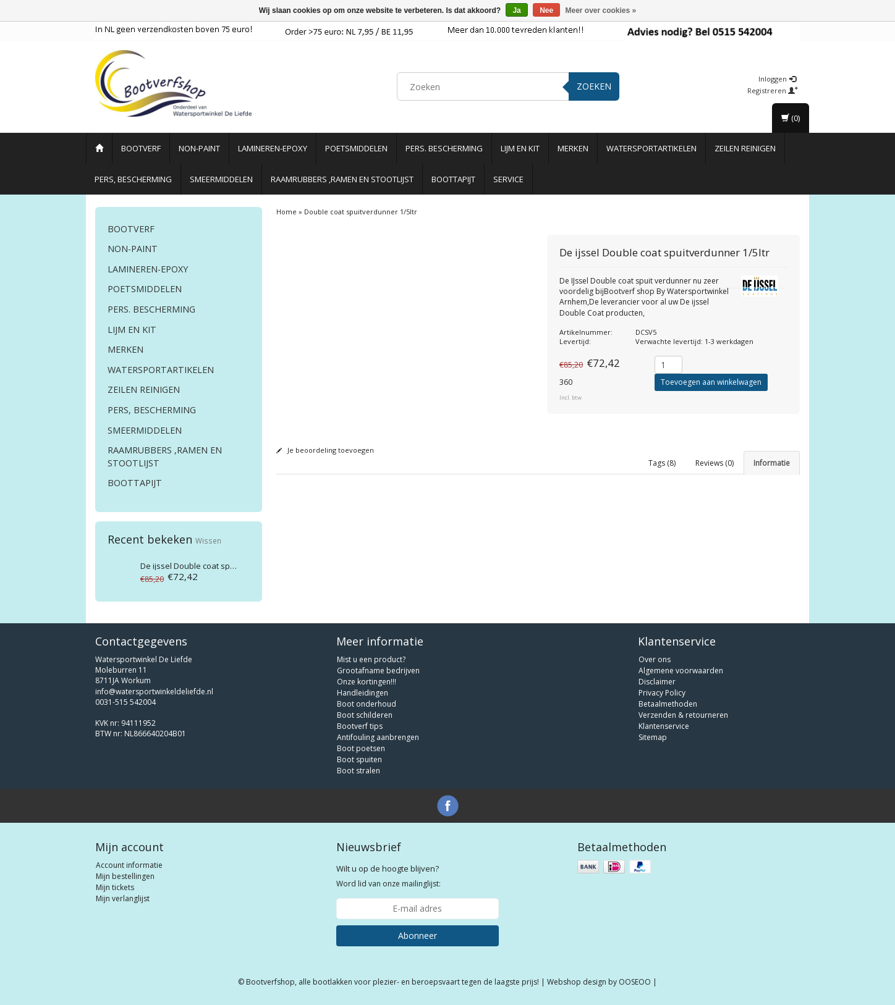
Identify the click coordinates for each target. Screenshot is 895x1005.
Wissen (208, 540)
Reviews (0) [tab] (714, 463)
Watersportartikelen (651, 148)
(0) (790, 118)
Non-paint (199, 148)
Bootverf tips (360, 726)
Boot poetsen (361, 748)
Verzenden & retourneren (683, 715)
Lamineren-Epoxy (272, 148)
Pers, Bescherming (133, 179)
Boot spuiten (359, 759)
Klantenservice (663, 726)
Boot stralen (358, 770)
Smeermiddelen (221, 179)
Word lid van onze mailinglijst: (388, 876)
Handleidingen (362, 693)
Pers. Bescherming (444, 148)
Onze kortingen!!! (366, 681)
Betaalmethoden (667, 704)
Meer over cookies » (601, 10)
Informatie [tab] (771, 463)
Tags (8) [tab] (662, 463)
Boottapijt (453, 179)
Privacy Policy (661, 693)
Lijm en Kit (520, 148)
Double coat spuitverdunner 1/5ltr (220, 565)
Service (508, 179)
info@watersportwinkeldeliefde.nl (154, 691)
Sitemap (652, 737)
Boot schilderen (364, 715)
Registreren (772, 90)
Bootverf (141, 148)
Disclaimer (657, 681)
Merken (573, 148)
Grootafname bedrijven (378, 670)
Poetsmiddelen (356, 148)
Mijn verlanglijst (123, 898)
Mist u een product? (371, 659)
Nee (546, 10)
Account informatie (129, 865)
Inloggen (777, 78)
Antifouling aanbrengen (378, 737)
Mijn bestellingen (125, 876)
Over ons (654, 659)
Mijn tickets (115, 887)
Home (286, 211)
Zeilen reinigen (745, 148)
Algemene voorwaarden (680, 670)
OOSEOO (635, 982)
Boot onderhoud (366, 704)
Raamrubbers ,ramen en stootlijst (342, 179)
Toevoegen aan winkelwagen (711, 382)
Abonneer (417, 935)
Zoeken (594, 86)
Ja (516, 10)
